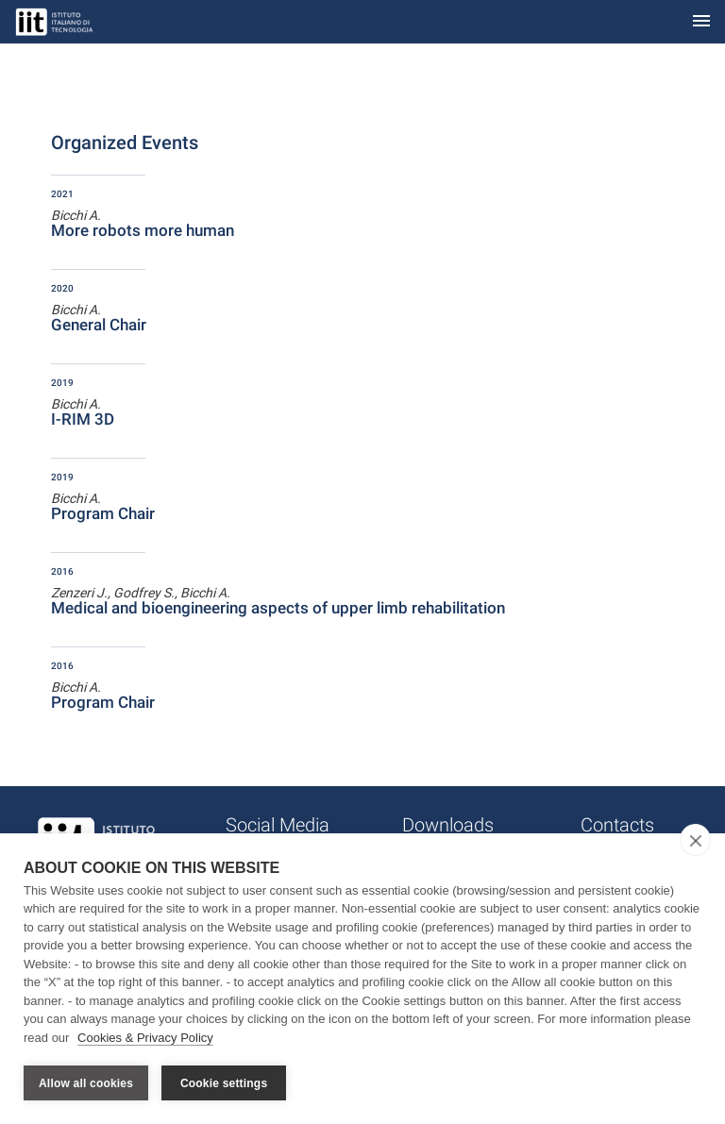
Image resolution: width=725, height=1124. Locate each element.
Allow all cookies (86, 1083)
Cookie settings (223, 1083)
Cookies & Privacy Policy (145, 1038)
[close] (695, 840)
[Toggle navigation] (701, 22)
